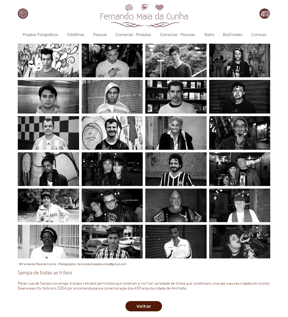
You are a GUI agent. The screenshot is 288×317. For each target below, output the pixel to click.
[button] (48, 60)
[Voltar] (143, 306)
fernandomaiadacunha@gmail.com (102, 264)
